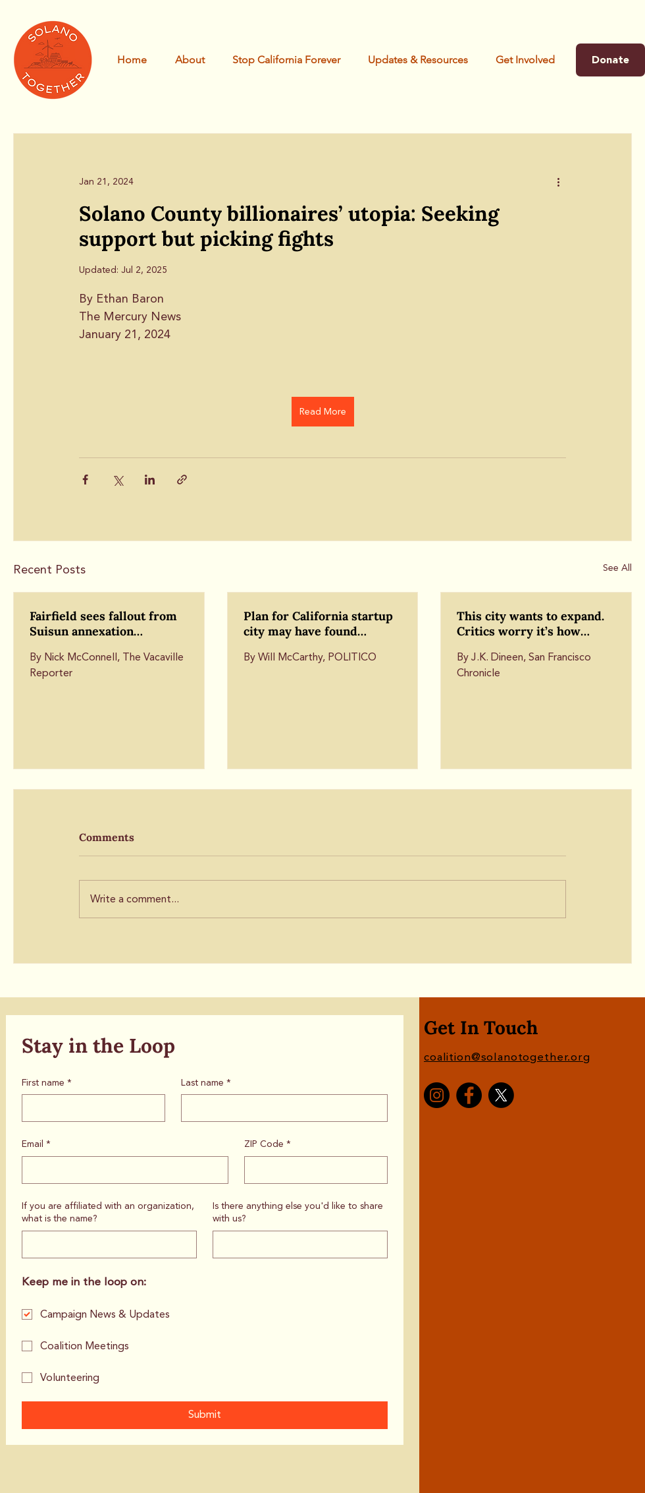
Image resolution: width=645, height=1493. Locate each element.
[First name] (89, 1108)
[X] (501, 1095)
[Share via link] (182, 479)
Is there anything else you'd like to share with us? (298, 1212)
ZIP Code (267, 1144)
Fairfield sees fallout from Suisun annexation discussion (103, 623)
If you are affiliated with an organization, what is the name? (108, 1212)
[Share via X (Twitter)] (117, 479)
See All (617, 568)
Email (36, 1144)
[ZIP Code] (312, 1170)
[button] (286, 60)
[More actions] (558, 181)
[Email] (121, 1170)
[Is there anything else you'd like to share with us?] (296, 1244)
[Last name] (280, 1108)
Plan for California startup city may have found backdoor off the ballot (318, 623)
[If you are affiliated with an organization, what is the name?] (105, 1244)
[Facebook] (469, 1095)
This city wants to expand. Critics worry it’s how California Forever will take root (535, 623)
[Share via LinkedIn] (149, 479)
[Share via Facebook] (85, 479)
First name (47, 1083)
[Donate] (610, 60)
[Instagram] (437, 1095)
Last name (206, 1083)
